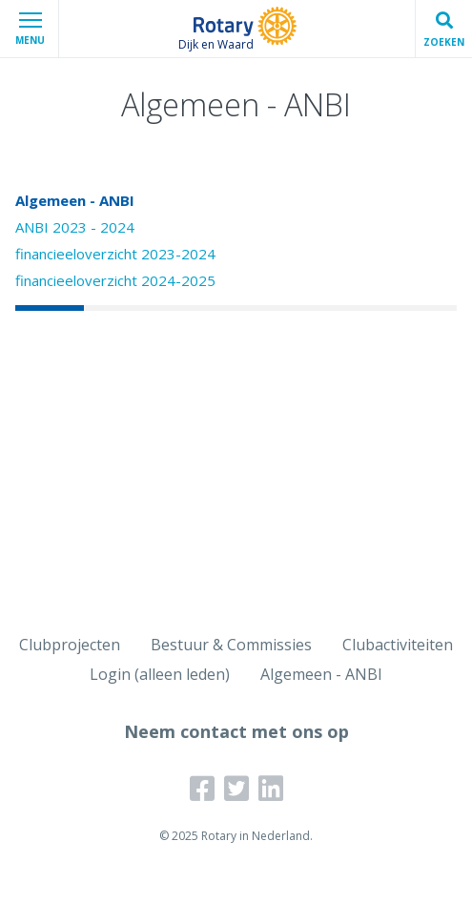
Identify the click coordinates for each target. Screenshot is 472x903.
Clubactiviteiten (397, 644)
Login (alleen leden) (160, 674)
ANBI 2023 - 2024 (74, 226)
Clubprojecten (69, 644)
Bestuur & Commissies (231, 644)
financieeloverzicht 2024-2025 (115, 280)
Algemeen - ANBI (74, 200)
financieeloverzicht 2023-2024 (115, 253)
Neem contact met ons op (236, 731)
